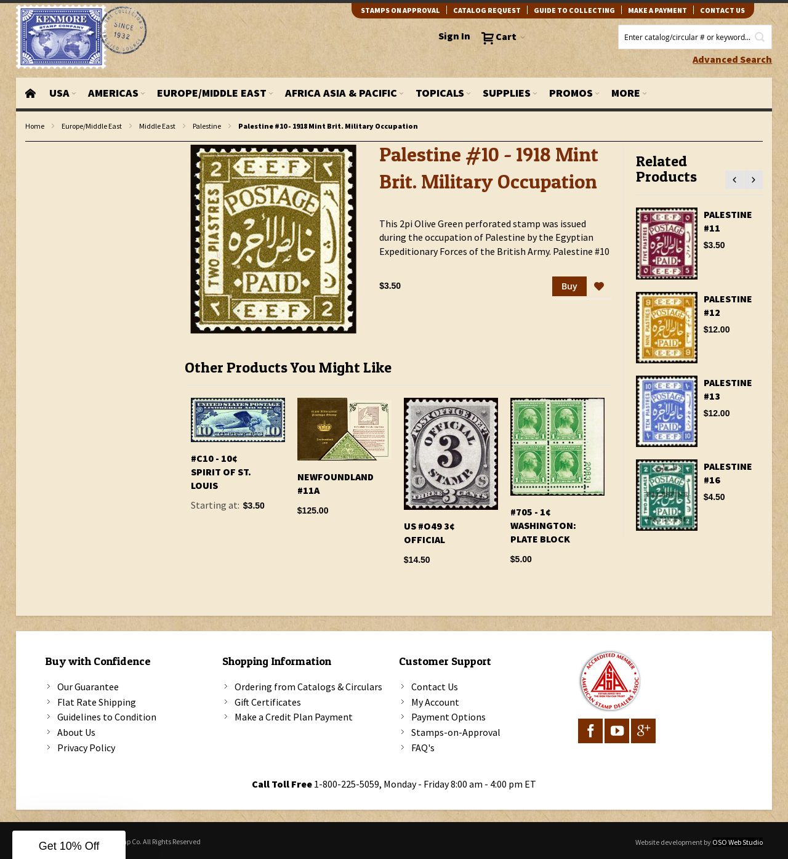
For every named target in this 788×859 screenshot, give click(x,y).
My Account (435, 702)
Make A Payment (657, 10)
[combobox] (695, 37)
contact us (722, 10)
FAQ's (423, 747)
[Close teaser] (129, 824)
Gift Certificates (268, 702)
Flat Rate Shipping (96, 702)
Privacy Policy (86, 747)
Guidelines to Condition (106, 717)
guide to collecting (574, 10)
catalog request (487, 10)
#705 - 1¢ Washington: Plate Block (543, 525)
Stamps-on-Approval (456, 732)
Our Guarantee (88, 686)
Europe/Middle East (92, 126)
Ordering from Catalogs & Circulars (308, 686)
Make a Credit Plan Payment (294, 717)
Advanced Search (732, 59)
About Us (76, 732)
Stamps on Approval (400, 10)
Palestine (207, 126)
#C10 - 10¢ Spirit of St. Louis (221, 471)
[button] (599, 287)
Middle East (157, 126)
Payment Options (448, 717)
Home (34, 126)
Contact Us (434, 686)
